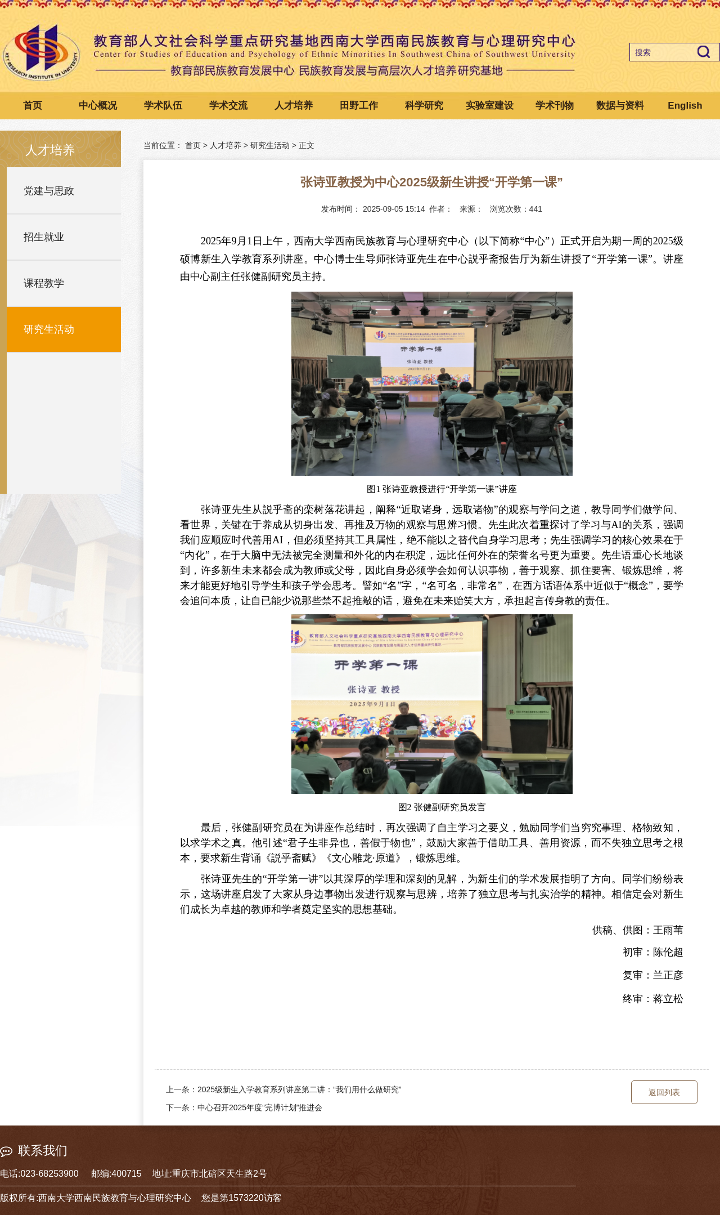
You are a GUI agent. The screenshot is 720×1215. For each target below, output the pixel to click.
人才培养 (293, 105)
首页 (32, 105)
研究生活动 (49, 329)
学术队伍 (163, 105)
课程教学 (44, 283)
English (685, 105)
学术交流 (228, 105)
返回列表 (664, 1092)
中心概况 (98, 105)
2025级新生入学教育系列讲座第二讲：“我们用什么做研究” (299, 1089)
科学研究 (424, 105)
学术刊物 (555, 105)
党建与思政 (49, 190)
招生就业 (44, 237)
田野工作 (359, 105)
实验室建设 (490, 105)
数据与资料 (620, 105)
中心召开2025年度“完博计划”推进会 (259, 1107)
